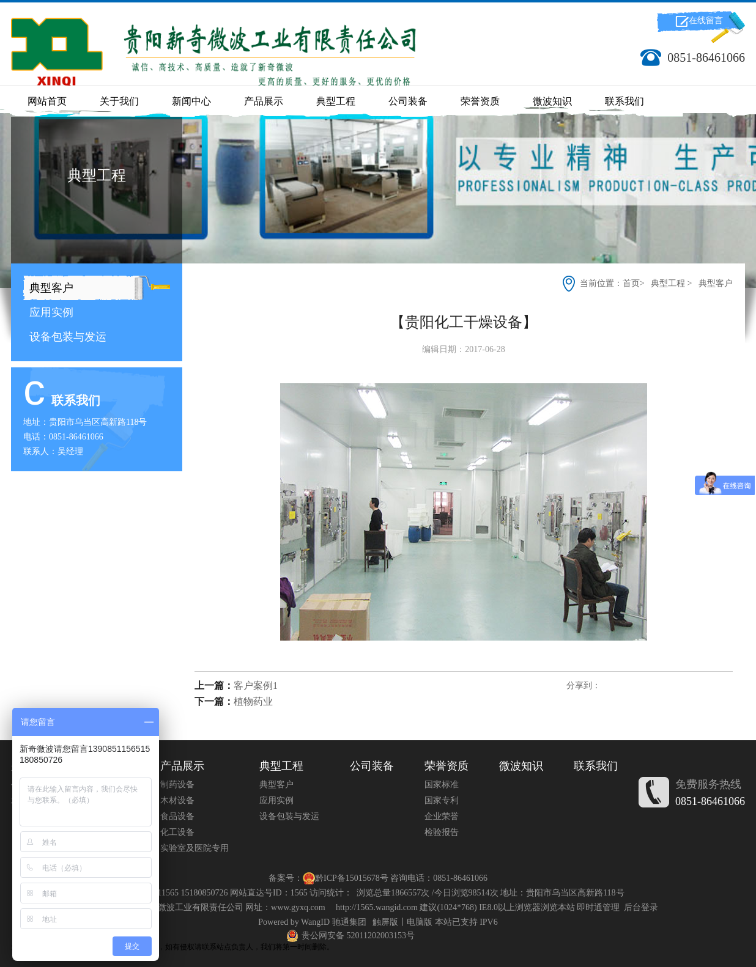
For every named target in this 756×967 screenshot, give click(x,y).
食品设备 (177, 816)
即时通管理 (598, 907)
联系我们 (624, 101)
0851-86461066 (710, 801)
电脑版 (419, 922)
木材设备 (177, 800)
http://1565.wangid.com (377, 907)
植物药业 (253, 701)
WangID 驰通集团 (333, 922)
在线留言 (706, 20)
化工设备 (177, 832)
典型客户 (49, 288)
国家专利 (441, 800)
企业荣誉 (441, 816)
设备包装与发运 (66, 337)
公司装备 (408, 101)
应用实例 (49, 312)
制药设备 (177, 784)
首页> (635, 283)
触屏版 (385, 922)
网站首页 (47, 101)
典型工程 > (671, 283)
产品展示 (263, 101)
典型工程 (335, 101)
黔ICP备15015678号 (351, 878)
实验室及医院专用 (194, 848)
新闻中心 (191, 101)
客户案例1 (256, 685)
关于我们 (119, 101)
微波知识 (552, 101)
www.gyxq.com (298, 907)
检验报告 (441, 832)
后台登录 (641, 907)
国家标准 (441, 784)
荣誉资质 (480, 101)
